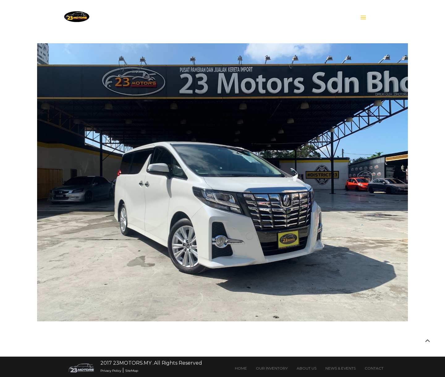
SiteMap (131, 371)
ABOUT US (306, 368)
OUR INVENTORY (272, 368)
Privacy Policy (110, 371)
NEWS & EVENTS (340, 368)
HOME (241, 368)
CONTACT (374, 368)
